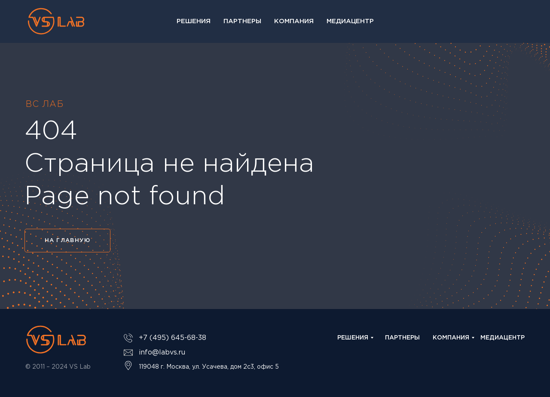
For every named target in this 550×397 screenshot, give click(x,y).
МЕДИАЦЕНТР (502, 337)
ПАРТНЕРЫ (402, 337)
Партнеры (242, 21)
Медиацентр (350, 21)
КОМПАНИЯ (451, 337)
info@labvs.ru (162, 352)
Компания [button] (294, 21)
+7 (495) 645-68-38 (172, 338)
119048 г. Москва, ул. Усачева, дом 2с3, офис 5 (209, 367)
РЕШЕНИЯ (352, 337)
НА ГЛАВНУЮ (68, 240)
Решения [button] (194, 21)
